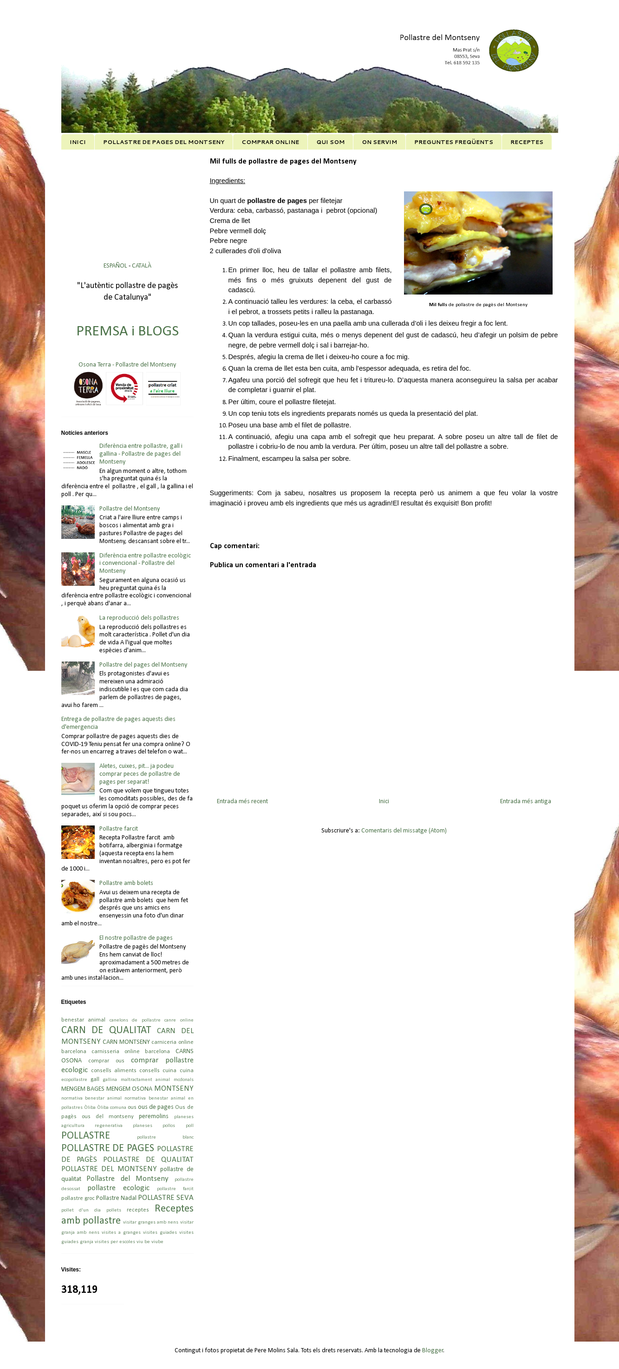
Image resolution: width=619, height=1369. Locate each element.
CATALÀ (141, 265)
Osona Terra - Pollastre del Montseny (127, 364)
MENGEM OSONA (129, 1089)
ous (132, 1107)
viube (157, 1242)
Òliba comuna (111, 1107)
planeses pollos (154, 1125)
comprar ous (106, 1061)
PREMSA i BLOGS (127, 331)
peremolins (154, 1116)
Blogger (432, 1350)
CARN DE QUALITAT (106, 1030)
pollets (113, 1210)
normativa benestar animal (91, 1098)
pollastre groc (78, 1198)
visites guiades (160, 1232)
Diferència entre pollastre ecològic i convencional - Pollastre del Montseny (145, 563)
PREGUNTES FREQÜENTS (453, 142)
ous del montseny (108, 1117)
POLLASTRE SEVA (166, 1198)
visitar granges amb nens (151, 1222)
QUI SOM (330, 142)
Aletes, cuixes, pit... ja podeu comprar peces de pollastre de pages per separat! (139, 774)
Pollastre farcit (118, 828)
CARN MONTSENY (126, 1042)
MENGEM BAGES (83, 1089)
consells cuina (157, 1071)
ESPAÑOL (116, 265)
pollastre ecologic (118, 1188)
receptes (138, 1210)
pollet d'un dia (81, 1210)
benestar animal (83, 1020)
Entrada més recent (242, 801)
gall (95, 1079)
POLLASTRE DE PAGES (107, 1148)
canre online (179, 1020)
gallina (110, 1079)
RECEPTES (526, 142)
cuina (187, 1071)
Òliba (90, 1107)
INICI (78, 142)
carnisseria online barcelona (130, 1052)
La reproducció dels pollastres (139, 618)
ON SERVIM (379, 142)
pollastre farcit (175, 1189)
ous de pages (156, 1107)
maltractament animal (145, 1079)
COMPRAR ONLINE (270, 142)
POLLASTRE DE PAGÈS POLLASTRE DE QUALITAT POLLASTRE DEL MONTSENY (127, 1159)
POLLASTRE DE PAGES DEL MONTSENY (163, 142)
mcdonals (184, 1079)
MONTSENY (174, 1089)
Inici (384, 801)
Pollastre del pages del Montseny (143, 665)
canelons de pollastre (135, 1020)
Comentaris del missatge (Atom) (404, 830)
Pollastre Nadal (116, 1198)
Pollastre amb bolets (126, 883)
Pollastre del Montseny (129, 508)
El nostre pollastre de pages (136, 938)
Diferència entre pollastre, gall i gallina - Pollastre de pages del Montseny (140, 454)
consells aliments (114, 1071)
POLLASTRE (85, 1136)
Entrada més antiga (525, 801)
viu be (143, 1242)
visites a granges (121, 1232)
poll (190, 1125)
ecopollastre (74, 1079)
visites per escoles (115, 1242)
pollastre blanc (165, 1137)
